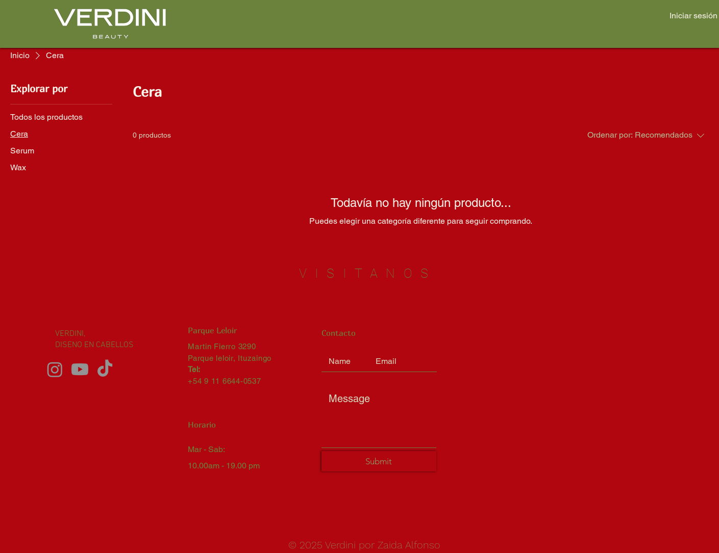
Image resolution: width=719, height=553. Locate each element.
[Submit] (378, 461)
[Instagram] (55, 369)
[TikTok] (105, 369)
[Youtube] (80, 369)
